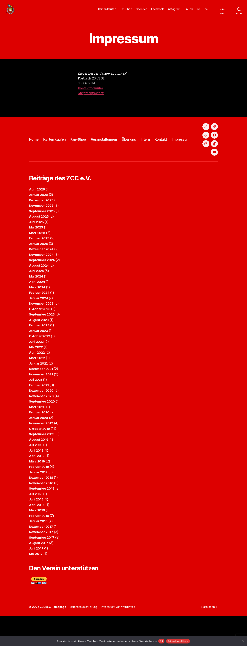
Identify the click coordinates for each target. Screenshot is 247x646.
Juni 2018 (37, 530)
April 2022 (37, 383)
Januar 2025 (39, 274)
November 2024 (42, 285)
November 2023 (42, 334)
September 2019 (42, 464)
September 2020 (42, 432)
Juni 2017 (36, 579)
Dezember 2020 (42, 421)
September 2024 (42, 290)
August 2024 (39, 296)
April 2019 (37, 486)
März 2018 (37, 540)
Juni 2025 (37, 252)
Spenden (141, 11)
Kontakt (173, 157)
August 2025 (39, 247)
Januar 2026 (39, 225)
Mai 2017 (36, 584)
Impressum (194, 157)
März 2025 (37, 263)
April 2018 (37, 535)
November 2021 (41, 404)
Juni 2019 (37, 481)
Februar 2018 (39, 546)
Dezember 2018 (41, 508)
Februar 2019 (39, 497)
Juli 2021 (36, 410)
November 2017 (41, 562)
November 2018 (41, 513)
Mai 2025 (36, 258)
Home (34, 157)
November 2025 (42, 236)
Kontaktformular (91, 93)
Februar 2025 (39, 268)
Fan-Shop (126, 11)
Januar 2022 (39, 394)
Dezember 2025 (41, 230)
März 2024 (37, 317)
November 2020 (42, 426)
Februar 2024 (39, 323)
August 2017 (39, 573)
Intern (156, 157)
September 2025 (42, 241)
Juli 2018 (36, 524)
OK (161, 641)
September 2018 (42, 519)
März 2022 (37, 388)
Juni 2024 (37, 301)
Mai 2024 (36, 307)
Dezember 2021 (41, 399)
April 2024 (37, 312)
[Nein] (243, 641)
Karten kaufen (107, 11)
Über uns (138, 157)
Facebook (157, 11)
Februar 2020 (39, 442)
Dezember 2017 (41, 557)
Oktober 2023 (40, 339)
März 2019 (37, 492)
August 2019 (39, 470)
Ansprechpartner (91, 98)
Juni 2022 (37, 372)
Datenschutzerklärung (178, 641)
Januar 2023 (39, 361)
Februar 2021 (39, 415)
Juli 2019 (36, 475)
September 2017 (42, 568)
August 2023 (39, 350)
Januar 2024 (39, 328)
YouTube (202, 11)
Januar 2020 (39, 448)
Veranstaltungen (110, 157)
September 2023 (42, 345)
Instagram (174, 11)
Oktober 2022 (40, 366)
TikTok (188, 11)
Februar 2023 (39, 355)
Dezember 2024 (42, 279)
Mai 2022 (36, 377)
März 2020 (37, 437)
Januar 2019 (39, 502)
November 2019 (41, 453)
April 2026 (37, 220)
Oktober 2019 (40, 459)
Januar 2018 (39, 551)
